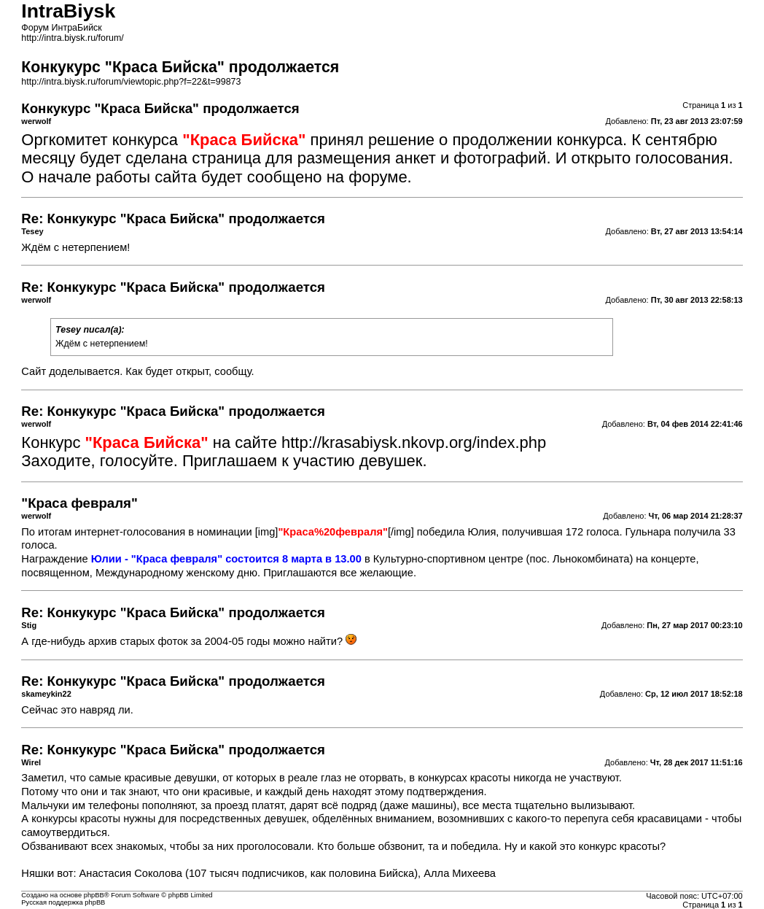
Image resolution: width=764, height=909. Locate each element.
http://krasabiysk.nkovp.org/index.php (413, 442)
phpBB (94, 895)
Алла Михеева (460, 873)
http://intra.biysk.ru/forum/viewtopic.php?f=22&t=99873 (131, 82)
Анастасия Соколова (130, 873)
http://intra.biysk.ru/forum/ (72, 38)
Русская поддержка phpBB (63, 902)
